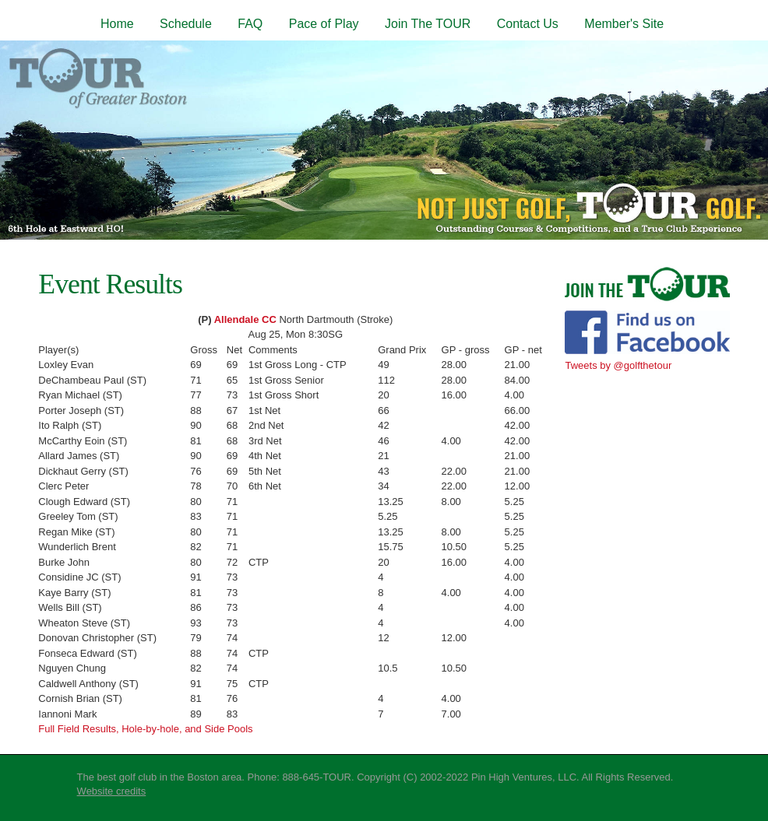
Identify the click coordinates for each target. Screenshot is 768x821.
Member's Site (624, 23)
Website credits (111, 791)
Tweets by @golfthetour (618, 365)
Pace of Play (324, 23)
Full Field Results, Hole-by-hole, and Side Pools (145, 729)
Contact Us (527, 23)
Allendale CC (245, 319)
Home (117, 23)
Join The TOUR (427, 23)
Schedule (186, 23)
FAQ (250, 23)
